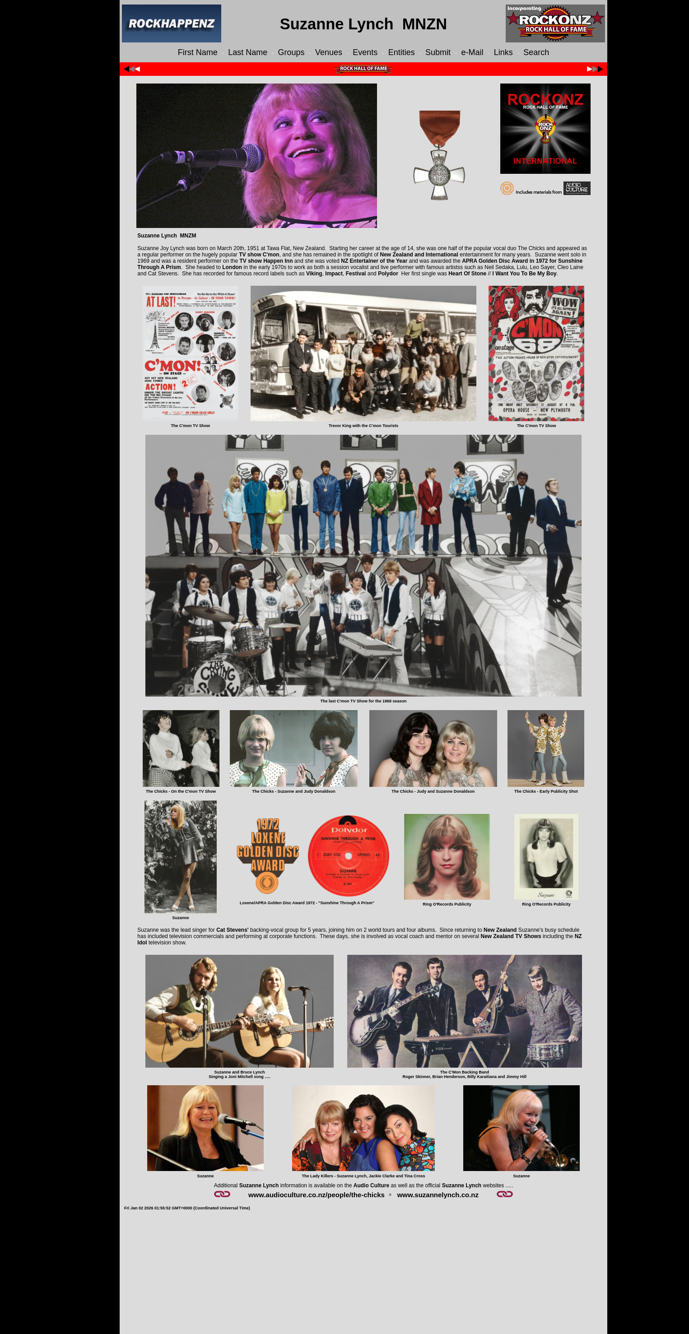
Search (536, 52)
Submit (438, 52)
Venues (328, 52)
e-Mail (472, 52)
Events (365, 52)
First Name (198, 52)
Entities (401, 52)
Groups (291, 52)
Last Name (247, 52)
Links (503, 52)
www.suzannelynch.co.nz (438, 1195)
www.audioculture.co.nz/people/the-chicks (316, 1195)
